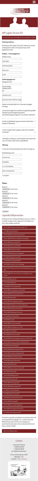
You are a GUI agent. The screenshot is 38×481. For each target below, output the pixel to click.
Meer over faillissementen (10, 431)
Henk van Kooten (22, 459)
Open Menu (34, 2)
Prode (22, 457)
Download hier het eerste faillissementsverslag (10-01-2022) (19, 37)
